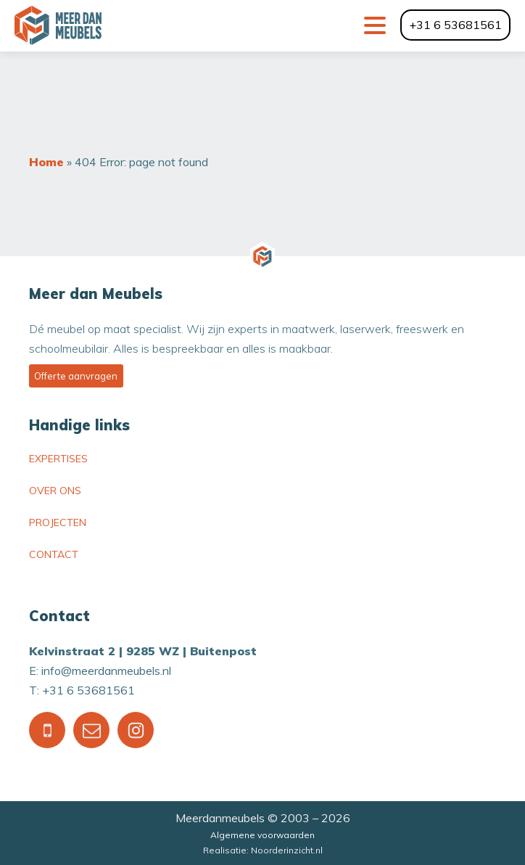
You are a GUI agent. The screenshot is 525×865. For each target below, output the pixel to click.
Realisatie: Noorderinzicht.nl (263, 850)
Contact (53, 554)
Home (46, 162)
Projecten (57, 522)
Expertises (58, 458)
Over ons (55, 490)
